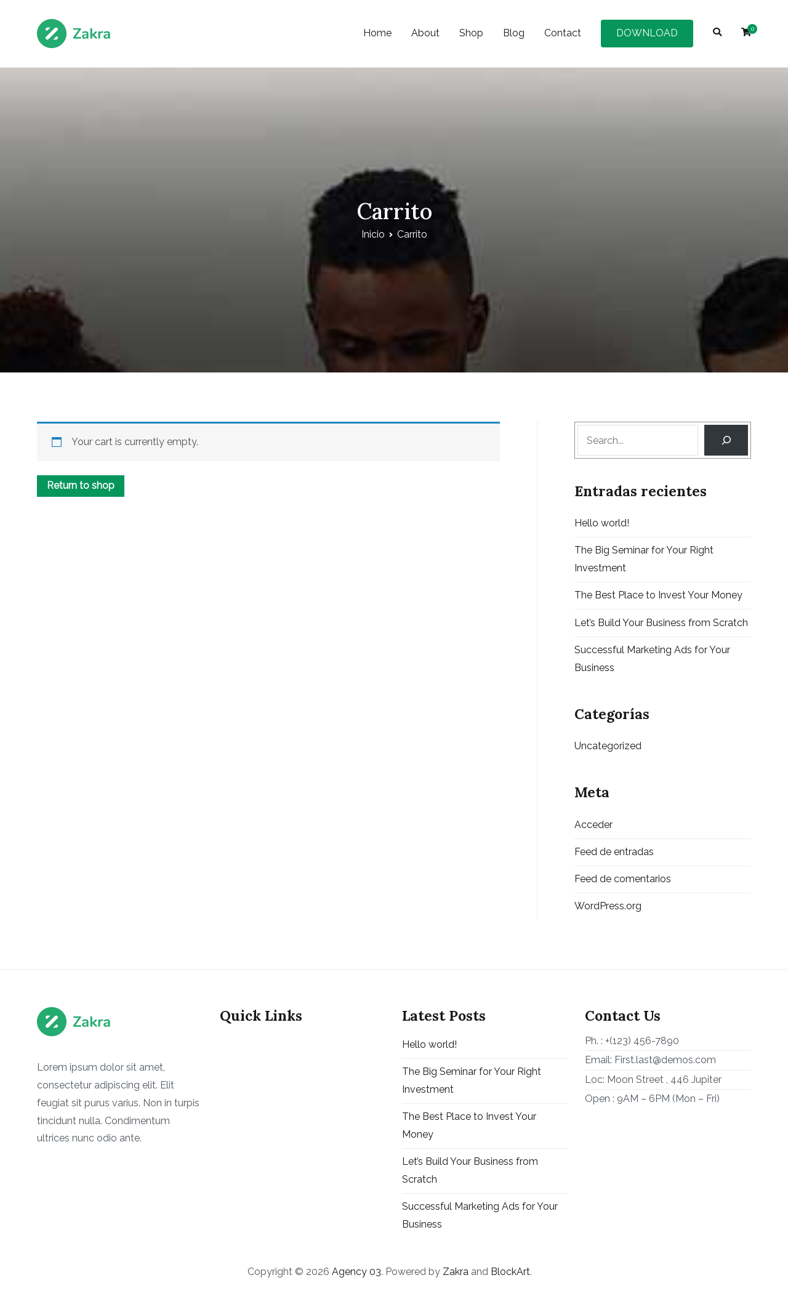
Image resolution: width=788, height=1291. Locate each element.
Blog (514, 33)
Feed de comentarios (622, 879)
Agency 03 (356, 1271)
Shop (471, 33)
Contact (562, 33)
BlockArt (510, 1271)
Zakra (455, 1271)
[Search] (726, 440)
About (425, 33)
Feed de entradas (614, 852)
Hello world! (601, 523)
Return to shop (81, 485)
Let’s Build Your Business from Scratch (661, 623)
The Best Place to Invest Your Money (658, 595)
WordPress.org (607, 906)
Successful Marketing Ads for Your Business (652, 659)
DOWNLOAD (647, 33)
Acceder (593, 825)
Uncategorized (607, 746)
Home (377, 33)
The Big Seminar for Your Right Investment (644, 559)
